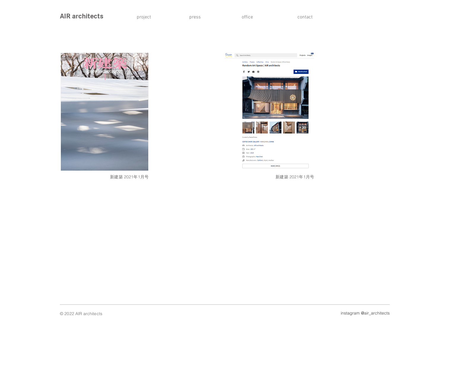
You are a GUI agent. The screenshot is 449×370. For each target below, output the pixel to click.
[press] (198, 17)
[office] (251, 17)
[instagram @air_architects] (362, 313)
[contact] (303, 17)
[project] (146, 17)
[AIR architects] (100, 16)
